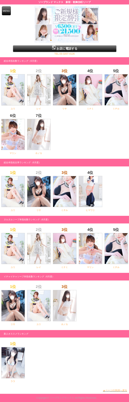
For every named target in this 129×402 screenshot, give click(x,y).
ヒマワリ (90, 210)
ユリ (13, 108)
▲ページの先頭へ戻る (115, 390)
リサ (64, 108)
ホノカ (38, 153)
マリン (13, 153)
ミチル (116, 108)
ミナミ (90, 108)
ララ (13, 381)
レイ (38, 108)
